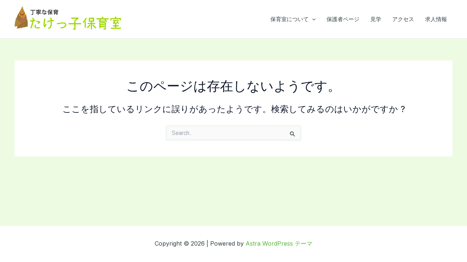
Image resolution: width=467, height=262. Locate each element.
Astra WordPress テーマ (279, 243)
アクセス (403, 19)
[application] (312, 19)
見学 (375, 19)
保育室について (293, 19)
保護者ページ (343, 19)
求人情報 (436, 19)
